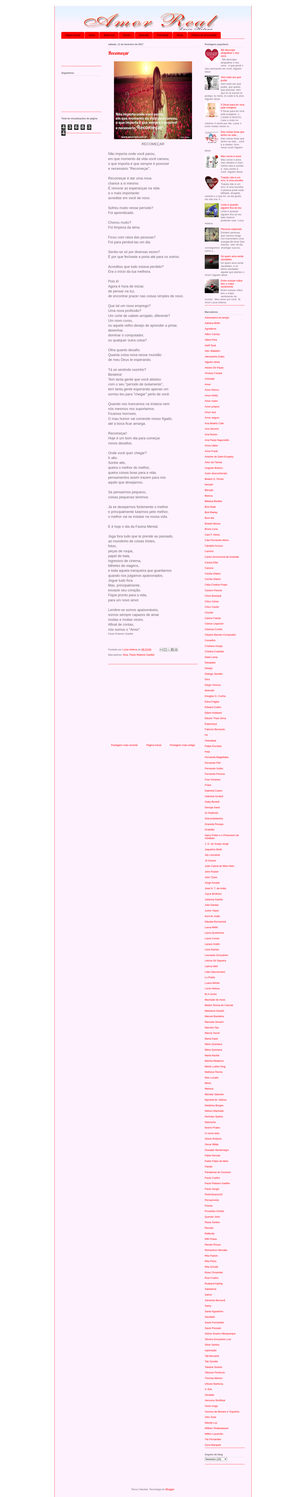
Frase (208, 785)
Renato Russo (213, 1244)
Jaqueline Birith (213, 849)
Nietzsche (210, 1122)
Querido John (212, 1216)
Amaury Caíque (213, 373)
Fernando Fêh (213, 762)
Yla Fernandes (213, 1439)
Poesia (209, 1205)
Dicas (180, 35)
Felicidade (162, 35)
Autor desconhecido (216, 473)
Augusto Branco (214, 467)
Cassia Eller (211, 562)
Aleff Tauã (210, 345)
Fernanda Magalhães (217, 757)
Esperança (211, 723)
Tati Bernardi (212, 1356)
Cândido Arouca (214, 545)
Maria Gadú (211, 1038)
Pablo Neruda (212, 1155)
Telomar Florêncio (215, 1372)
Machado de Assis (215, 999)
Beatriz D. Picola (214, 479)
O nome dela (212, 1133)
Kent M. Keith (212, 916)
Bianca (209, 495)
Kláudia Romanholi (215, 921)
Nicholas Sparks (214, 1116)
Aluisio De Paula (214, 367)
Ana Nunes (211, 434)
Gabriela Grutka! (214, 796)
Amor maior (211, 400)
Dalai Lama (211, 657)
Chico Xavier (212, 606)
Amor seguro (212, 417)
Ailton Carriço (212, 334)
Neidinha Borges (214, 1105)
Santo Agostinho (214, 1311)
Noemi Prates (212, 1127)
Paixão (126, 35)
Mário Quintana (213, 1049)
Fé (206, 735)
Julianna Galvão (214, 899)
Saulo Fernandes (214, 1322)
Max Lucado (212, 1077)
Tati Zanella (211, 1361)
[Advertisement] (153, 702)
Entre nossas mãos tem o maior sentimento (231, 283)
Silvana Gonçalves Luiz (218, 1339)
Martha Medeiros (214, 1060)
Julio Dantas (212, 904)
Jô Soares (210, 860)
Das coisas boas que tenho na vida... (232, 133)
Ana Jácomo (212, 428)
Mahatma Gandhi (214, 1010)
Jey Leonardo (212, 854)
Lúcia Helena (212, 988)
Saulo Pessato (213, 1328)
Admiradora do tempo (217, 317)
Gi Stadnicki (211, 812)
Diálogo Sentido (214, 673)
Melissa (209, 1088)
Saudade (210, 1316)
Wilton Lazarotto (214, 1433)
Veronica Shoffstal (215, 1400)
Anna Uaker (211, 445)
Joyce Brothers (213, 893)
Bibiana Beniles (213, 501)
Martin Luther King (215, 1066)
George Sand (212, 807)
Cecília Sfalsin (213, 579)
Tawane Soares (213, 1367)
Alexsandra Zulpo (214, 356)
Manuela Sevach (214, 1021)
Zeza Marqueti (213, 1444)
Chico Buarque (213, 595)
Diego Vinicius (213, 684)
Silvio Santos (212, 1344)
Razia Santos (212, 1222)
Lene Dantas (212, 949)
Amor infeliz (211, 395)
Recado (209, 1227)
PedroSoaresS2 (214, 1194)
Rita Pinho (210, 1261)
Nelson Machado (214, 1110)
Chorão (209, 612)
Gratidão (209, 829)
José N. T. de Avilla (215, 888)
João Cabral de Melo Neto (219, 866)
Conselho (210, 640)
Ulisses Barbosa (214, 1383)
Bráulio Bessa (212, 523)
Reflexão (210, 1233)
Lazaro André (212, 944)
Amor (92, 35)
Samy (208, 1305)
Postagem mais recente (124, 745)
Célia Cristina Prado (216, 584)
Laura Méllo (211, 927)
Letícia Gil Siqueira (215, 960)
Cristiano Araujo (214, 646)
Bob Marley (211, 512)
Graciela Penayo (214, 824)
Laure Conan (212, 938)
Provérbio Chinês (214, 1211)
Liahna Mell (211, 966)
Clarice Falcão (213, 618)
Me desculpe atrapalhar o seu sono (230, 52)
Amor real (109, 35)
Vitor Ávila (210, 1417)
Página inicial (72, 35)
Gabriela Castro (213, 790)
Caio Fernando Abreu (217, 540)
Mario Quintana (213, 1044)
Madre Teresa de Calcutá (219, 1005)
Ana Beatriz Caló (214, 423)
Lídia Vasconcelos (215, 971)
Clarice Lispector (214, 623)
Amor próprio (212, 406)
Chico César (212, 601)
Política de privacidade (203, 35)
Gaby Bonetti (212, 801)
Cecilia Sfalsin (213, 573)
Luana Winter (212, 983)
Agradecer (210, 328)
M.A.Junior (211, 994)
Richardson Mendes (216, 1250)
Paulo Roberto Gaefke (142, 654)
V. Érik (208, 1389)
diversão (209, 690)
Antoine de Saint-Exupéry (219, 456)
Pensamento (212, 1200)
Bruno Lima (211, 529)
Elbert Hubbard (213, 712)
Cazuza (209, 567)
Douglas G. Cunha (215, 696)
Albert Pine (211, 339)
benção (209, 484)
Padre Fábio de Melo (216, 1161)
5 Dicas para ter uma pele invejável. (232, 106)
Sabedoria (210, 1289)
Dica (125, 654)
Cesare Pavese (213, 590)
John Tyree (211, 877)
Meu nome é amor (231, 156)
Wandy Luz (211, 1422)
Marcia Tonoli (212, 1033)
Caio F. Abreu (212, 534)
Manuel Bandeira (214, 1016)
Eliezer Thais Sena (215, 718)
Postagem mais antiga (182, 745)
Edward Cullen (213, 707)
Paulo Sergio (212, 1188)
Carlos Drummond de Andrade (222, 556)
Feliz (207, 751)
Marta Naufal (212, 1055)
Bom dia (209, 517)
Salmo (208, 1294)
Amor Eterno (212, 389)
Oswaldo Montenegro (217, 1150)
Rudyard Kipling (214, 1283)
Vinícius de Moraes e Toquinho (222, 1411)
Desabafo (210, 662)
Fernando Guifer (214, 768)
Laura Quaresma (214, 932)
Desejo (209, 668)
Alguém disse (212, 362)
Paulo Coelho (212, 1177)
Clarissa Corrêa (213, 629)
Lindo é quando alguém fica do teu (231, 206)
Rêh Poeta (211, 1239)
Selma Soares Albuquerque (220, 1333)
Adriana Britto (212, 323)
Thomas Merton (213, 1378)
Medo (208, 1083)
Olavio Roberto (213, 1138)
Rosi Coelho (212, 1277)
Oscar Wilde (212, 1144)
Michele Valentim (214, 1094)
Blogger (169, 1489)
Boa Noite (210, 506)
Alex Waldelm (212, 350)
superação (211, 1350)
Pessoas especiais (231, 229)
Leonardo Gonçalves (216, 955)
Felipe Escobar (213, 746)
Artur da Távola (213, 462)
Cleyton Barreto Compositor (220, 634)
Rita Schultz (211, 1266)
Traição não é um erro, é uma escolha (232, 179)
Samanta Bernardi (215, 1300)
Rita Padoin (211, 1255)
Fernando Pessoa (215, 773)
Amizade (144, 35)
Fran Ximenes (213, 779)
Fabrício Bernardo (215, 729)
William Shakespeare (217, 1428)
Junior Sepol (212, 910)
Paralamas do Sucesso (218, 1172)
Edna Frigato (212, 701)
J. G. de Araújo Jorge (217, 843)
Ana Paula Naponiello (217, 440)
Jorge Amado (212, 882)
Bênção (209, 490)
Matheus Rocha (213, 1071)
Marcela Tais (212, 1027)
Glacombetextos (214, 818)
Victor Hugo (211, 1406)
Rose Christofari (214, 1272)
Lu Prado (210, 977)
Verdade (209, 1394)
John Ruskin (212, 871)
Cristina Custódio (214, 651)
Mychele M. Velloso (216, 1099)
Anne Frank (211, 451)
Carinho (209, 551)
